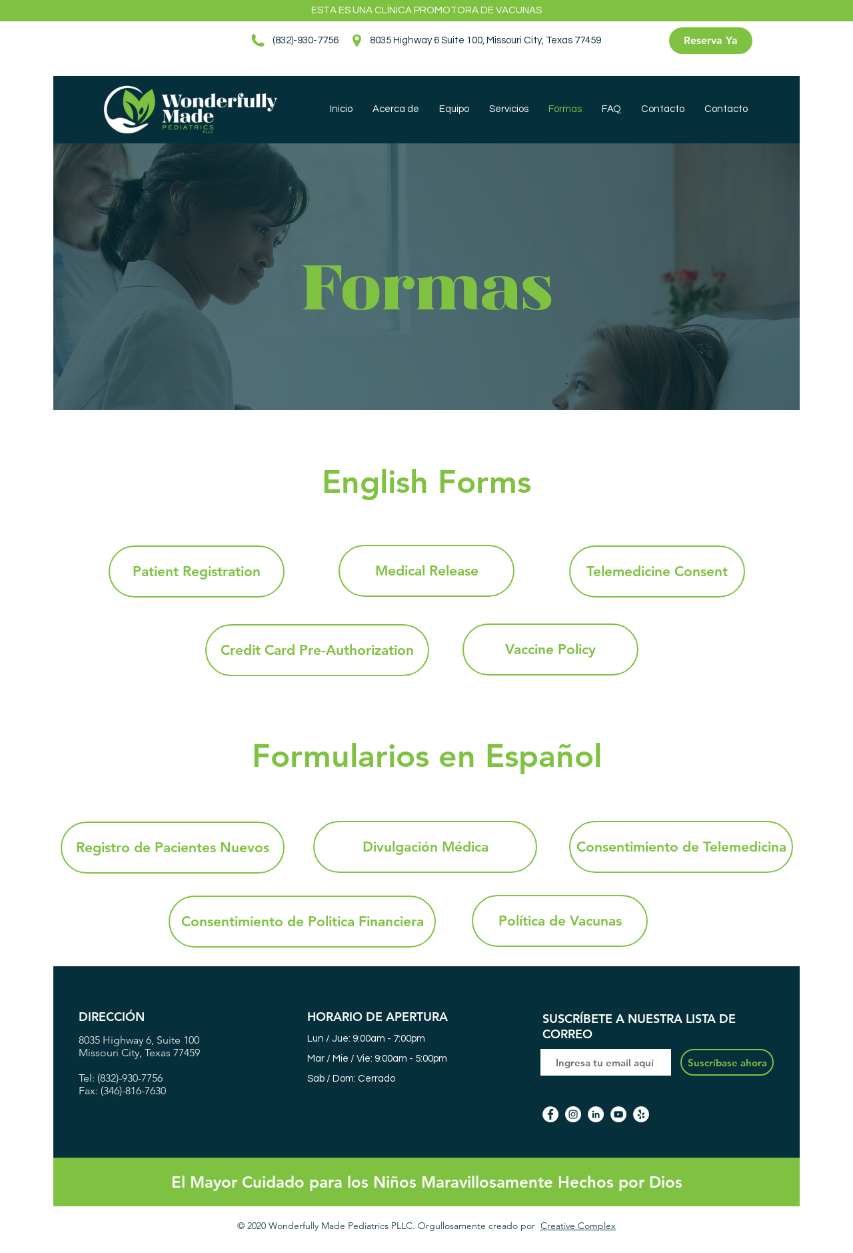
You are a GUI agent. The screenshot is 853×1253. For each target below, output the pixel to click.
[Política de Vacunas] (560, 921)
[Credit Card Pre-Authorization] (317, 650)
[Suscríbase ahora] (727, 1062)
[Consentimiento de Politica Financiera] (302, 922)
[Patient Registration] (197, 571)
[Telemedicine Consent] (657, 571)
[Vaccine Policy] (550, 649)
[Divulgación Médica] (425, 847)
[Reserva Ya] (710, 40)
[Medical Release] (426, 571)
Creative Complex (578, 1226)
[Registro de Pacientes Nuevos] (173, 848)
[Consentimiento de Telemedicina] (681, 847)
